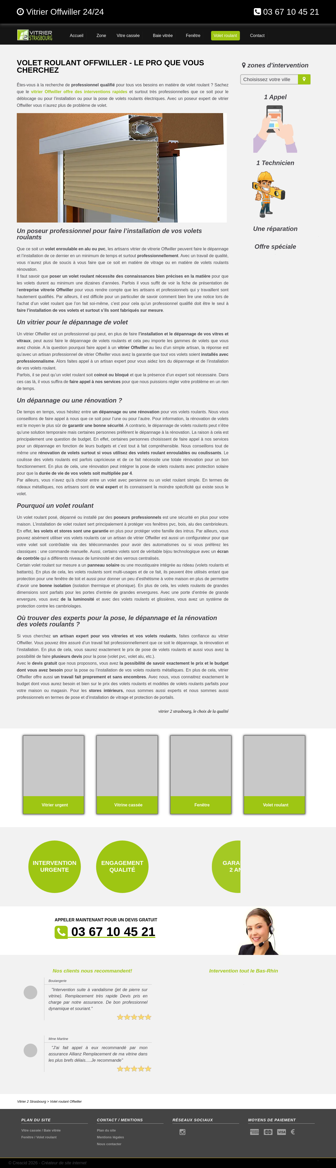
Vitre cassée (31, 1130)
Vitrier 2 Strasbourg (31, 1101)
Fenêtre (27, 1137)
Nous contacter (109, 1144)
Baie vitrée (52, 1130)
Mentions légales (110, 1137)
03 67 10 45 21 (291, 12)
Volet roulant (46, 1137)
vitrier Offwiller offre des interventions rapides (79, 91)
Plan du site (106, 1130)
